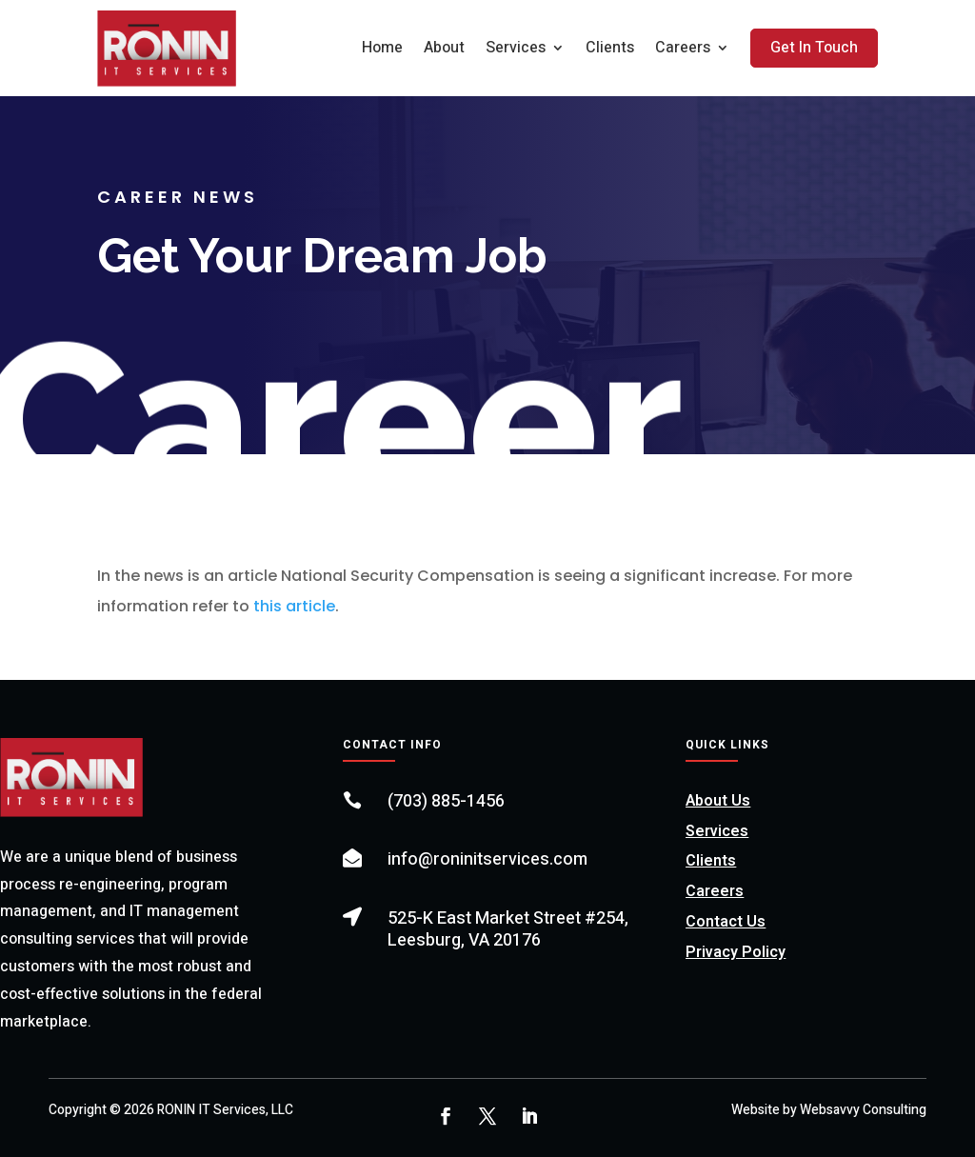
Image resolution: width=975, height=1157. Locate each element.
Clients (610, 47)
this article (294, 606)
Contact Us (726, 921)
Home (382, 47)
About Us (718, 800)
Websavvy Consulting (863, 1110)
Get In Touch (814, 47)
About (444, 47)
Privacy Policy (736, 952)
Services (516, 47)
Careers (682, 47)
